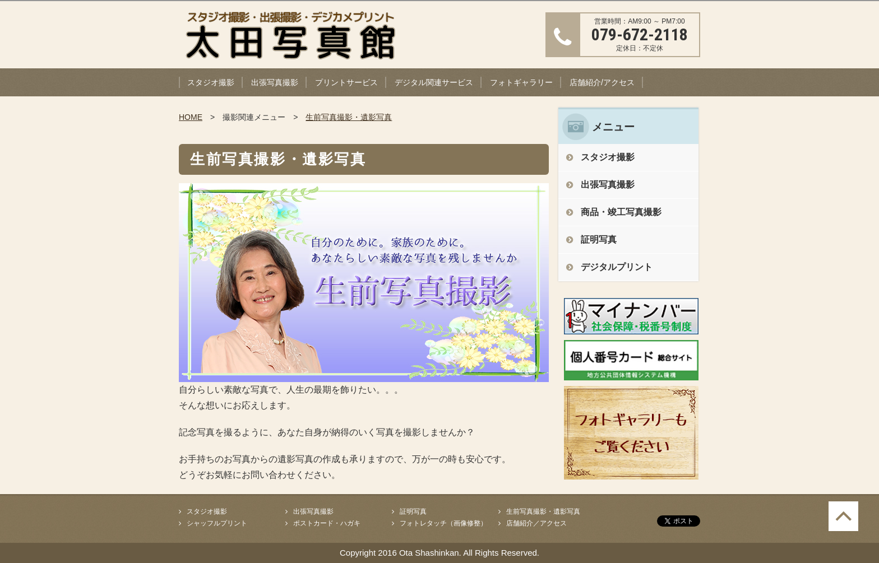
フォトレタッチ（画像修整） (443, 523)
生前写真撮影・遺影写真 (349, 117)
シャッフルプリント (217, 523)
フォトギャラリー (521, 82)
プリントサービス (346, 82)
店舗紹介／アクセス (536, 523)
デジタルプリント (617, 267)
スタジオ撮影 (210, 82)
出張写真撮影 (274, 82)
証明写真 (599, 239)
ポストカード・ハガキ (326, 523)
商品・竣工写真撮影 (621, 212)
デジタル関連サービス (434, 82)
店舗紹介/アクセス (602, 82)
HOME (190, 117)
